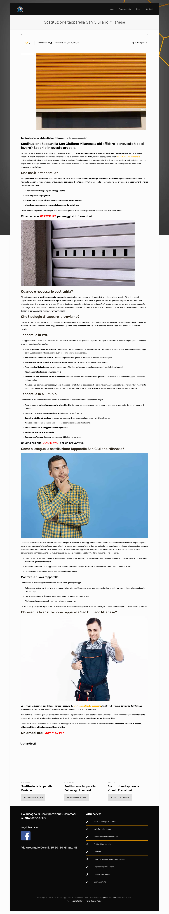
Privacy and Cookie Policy (91, 901)
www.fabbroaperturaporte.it (106, 821)
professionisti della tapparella (87, 706)
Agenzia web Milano (109, 897)
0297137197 (48, 216)
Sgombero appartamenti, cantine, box (110, 859)
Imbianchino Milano (102, 874)
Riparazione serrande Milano (106, 837)
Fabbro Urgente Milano (103, 844)
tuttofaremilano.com (102, 829)
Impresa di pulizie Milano (104, 867)
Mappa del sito (73, 901)
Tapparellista (58, 43)
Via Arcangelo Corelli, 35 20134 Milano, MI (49, 847)
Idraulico (97, 852)
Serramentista (100, 882)
